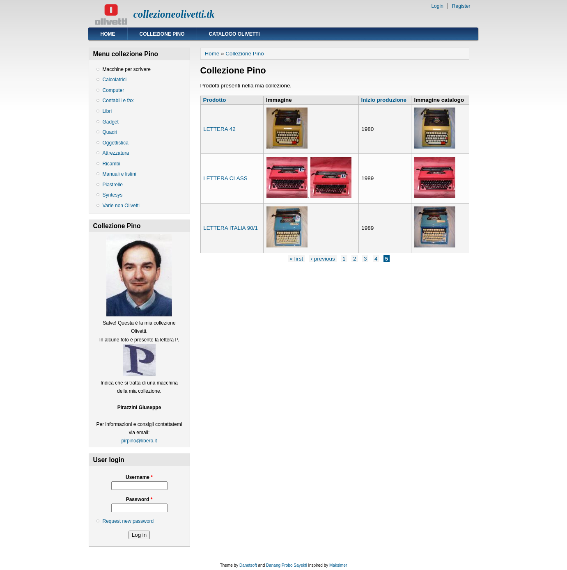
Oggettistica (116, 143)
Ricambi (111, 164)
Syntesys (113, 195)
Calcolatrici (115, 79)
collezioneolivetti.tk (174, 14)
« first (296, 259)
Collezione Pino (162, 34)
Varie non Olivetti (121, 205)
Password (139, 499)
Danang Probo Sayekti (286, 565)
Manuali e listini (119, 174)
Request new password (128, 521)
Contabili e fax (118, 100)
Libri (107, 111)
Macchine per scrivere (127, 69)
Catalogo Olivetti (234, 34)
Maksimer (338, 565)
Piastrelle (113, 185)
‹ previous (323, 259)
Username (139, 477)
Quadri (110, 132)
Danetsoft (248, 565)
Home (108, 34)
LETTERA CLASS (225, 178)
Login (437, 6)
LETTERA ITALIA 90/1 (230, 228)
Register (461, 6)
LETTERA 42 (219, 129)
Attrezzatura (116, 153)
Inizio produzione (383, 100)
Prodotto (214, 100)
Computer (113, 90)
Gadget (111, 122)
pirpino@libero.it (139, 441)
